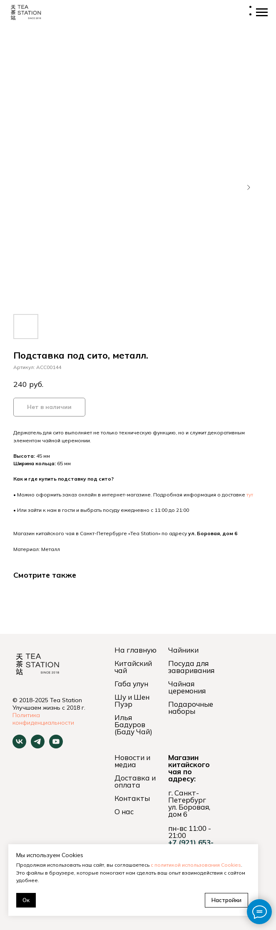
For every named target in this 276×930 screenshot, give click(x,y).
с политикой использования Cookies (196, 865)
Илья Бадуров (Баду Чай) (133, 724)
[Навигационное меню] (262, 12)
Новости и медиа (132, 761)
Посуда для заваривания (191, 667)
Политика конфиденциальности (43, 718)
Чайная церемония (187, 687)
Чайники (183, 649)
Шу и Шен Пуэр (131, 700)
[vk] (19, 746)
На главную (135, 649)
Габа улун (131, 683)
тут (249, 494)
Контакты (132, 798)
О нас (124, 811)
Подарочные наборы (190, 708)
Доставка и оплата (135, 781)
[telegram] (38, 746)
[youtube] (56, 746)
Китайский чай (133, 667)
